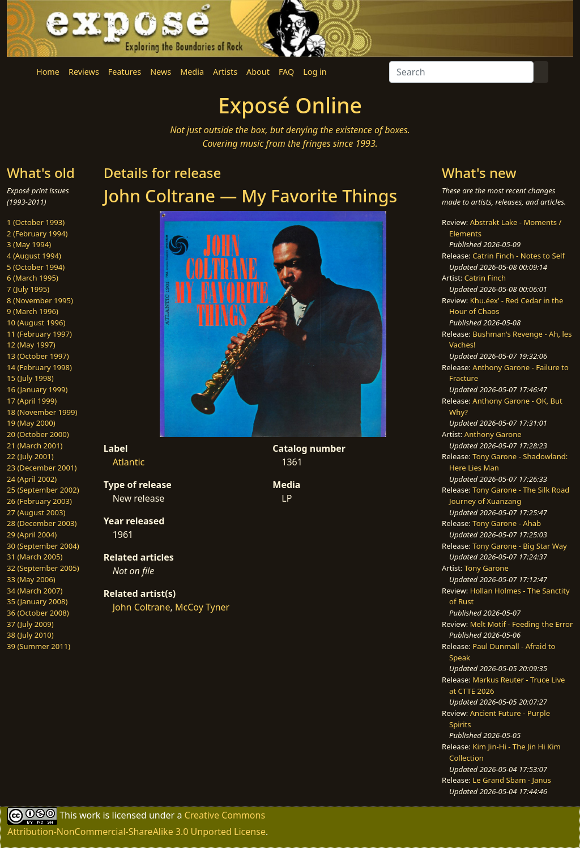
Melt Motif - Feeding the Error (521, 624)
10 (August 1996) (36, 322)
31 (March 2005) (34, 557)
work (89, 814)
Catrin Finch (485, 278)
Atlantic (129, 462)
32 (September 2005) (43, 568)
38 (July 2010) (30, 635)
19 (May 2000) (31, 423)
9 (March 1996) (32, 311)
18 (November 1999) (42, 412)
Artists (225, 71)
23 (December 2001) (41, 468)
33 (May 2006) (31, 579)
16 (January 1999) (37, 389)
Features (124, 71)
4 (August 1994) (34, 256)
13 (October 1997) (38, 356)
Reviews (84, 71)
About (258, 71)
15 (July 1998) (30, 378)
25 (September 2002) (43, 490)
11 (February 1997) (39, 334)
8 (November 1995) (40, 300)
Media (192, 71)
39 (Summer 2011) (38, 646)
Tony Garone (486, 568)
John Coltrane (141, 607)
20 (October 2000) (38, 434)
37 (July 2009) (30, 624)
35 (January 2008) (37, 601)
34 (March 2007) (34, 591)
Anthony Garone (493, 434)
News (160, 71)
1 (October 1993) (36, 222)
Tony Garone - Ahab (506, 523)
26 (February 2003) (39, 501)
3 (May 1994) (29, 244)
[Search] (461, 72)
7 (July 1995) (28, 289)
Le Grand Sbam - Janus (511, 780)
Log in (314, 71)
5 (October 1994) (36, 267)
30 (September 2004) (43, 546)
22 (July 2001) (30, 456)
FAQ (286, 71)
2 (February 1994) (37, 233)
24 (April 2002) (32, 479)
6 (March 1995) (32, 278)
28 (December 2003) (41, 523)
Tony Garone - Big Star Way (519, 546)
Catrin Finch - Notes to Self (518, 256)
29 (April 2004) (32, 534)
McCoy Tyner (202, 607)
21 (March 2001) (34, 445)
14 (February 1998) (39, 367)
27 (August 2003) (36, 512)
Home (47, 71)
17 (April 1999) (32, 401)
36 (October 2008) (38, 613)
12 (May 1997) (31, 345)
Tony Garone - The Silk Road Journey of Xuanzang (509, 495)
